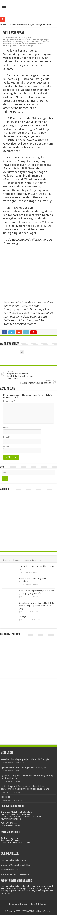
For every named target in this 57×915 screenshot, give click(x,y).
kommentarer (30, 560)
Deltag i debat (11, 46)
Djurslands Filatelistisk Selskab (33, 904)
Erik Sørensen (11, 38)
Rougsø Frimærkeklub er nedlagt (35, 382)
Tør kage (22, 616)
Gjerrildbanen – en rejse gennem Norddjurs (23, 767)
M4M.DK (30, 911)
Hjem (3, 24)
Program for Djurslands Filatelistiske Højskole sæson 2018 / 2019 (22, 375)
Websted (7, 446)
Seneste (6, 560)
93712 (17, 825)
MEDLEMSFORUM (21, 44)
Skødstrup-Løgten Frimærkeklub (15, 874)
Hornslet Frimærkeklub (10, 869)
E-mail (6, 437)
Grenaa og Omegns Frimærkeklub (28, 42)
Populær (17, 560)
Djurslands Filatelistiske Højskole (23, 24)
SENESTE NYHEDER (36, 44)
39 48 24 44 (12, 823)
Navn (6, 428)
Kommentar (9, 401)
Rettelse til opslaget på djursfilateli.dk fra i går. (25, 759)
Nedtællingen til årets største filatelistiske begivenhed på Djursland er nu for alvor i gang (36, 606)
